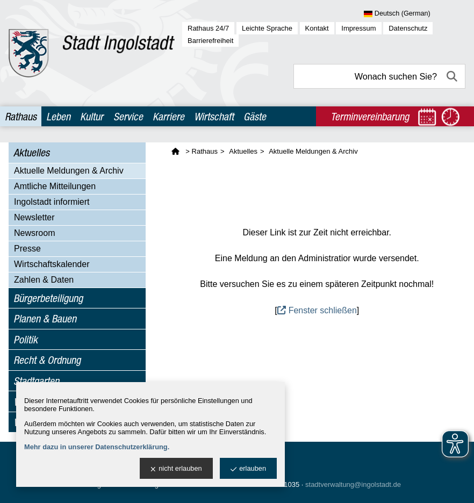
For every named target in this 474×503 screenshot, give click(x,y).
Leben (58, 116)
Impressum (358, 28)
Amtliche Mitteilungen (55, 186)
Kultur (91, 116)
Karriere (168, 116)
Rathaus (21, 116)
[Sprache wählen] (414, 14)
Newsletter (34, 217)
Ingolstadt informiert (52, 201)
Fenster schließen (323, 310)
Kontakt (317, 28)
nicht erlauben (176, 468)
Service (128, 116)
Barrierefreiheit (210, 41)
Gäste (254, 116)
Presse (27, 248)
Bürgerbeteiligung (48, 298)
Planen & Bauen (44, 318)
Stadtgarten (36, 381)
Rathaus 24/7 (208, 28)
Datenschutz (408, 28)
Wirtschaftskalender (52, 264)
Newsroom (34, 233)
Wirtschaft (214, 116)
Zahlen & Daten (44, 279)
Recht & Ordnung (47, 360)
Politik (25, 339)
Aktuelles (31, 152)
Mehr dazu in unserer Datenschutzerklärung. (96, 447)
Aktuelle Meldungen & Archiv (69, 170)
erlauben (248, 468)
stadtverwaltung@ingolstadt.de (353, 484)
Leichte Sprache (267, 28)
